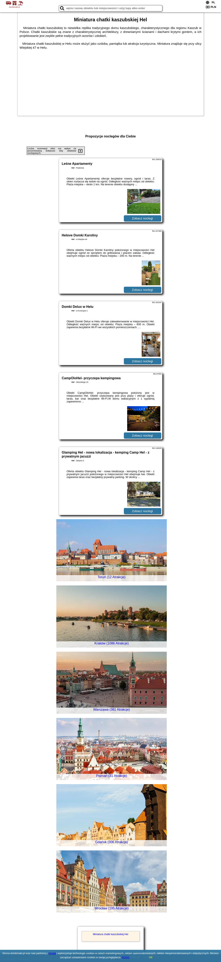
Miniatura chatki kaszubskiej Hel (110, 934)
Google (52, 953)
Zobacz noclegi (142, 218)
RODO (125, 957)
